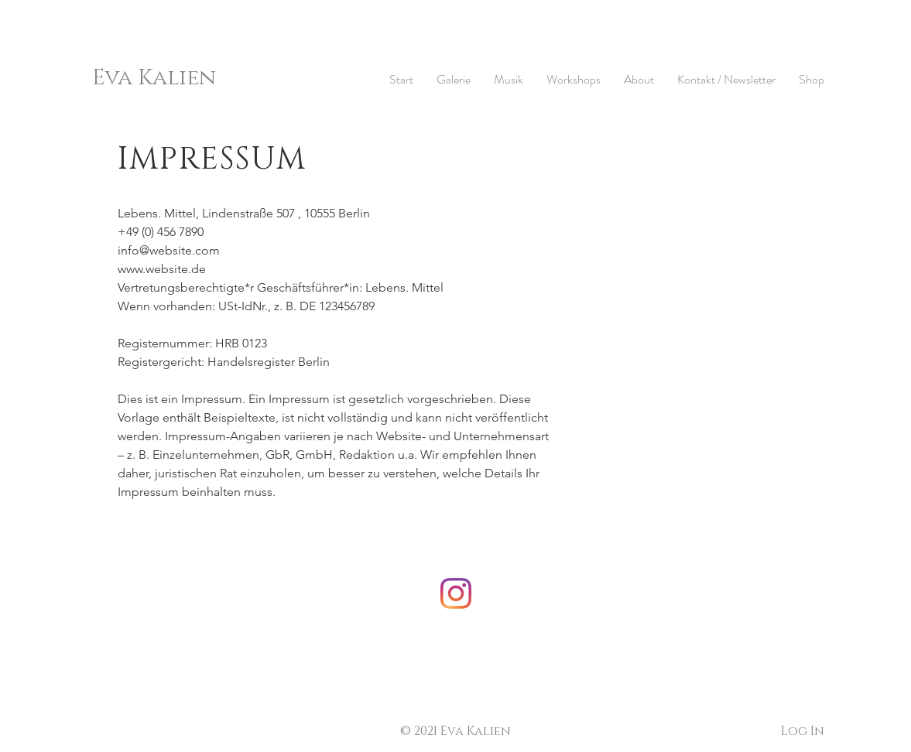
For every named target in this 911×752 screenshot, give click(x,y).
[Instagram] (455, 593)
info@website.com (169, 250)
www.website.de (162, 268)
